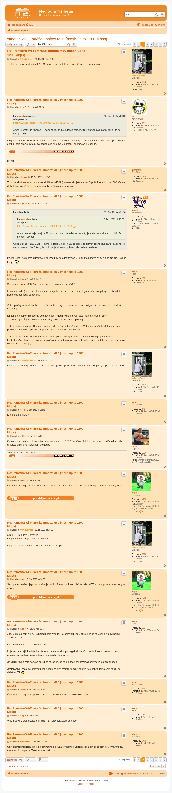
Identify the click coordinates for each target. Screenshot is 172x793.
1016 (144, 453)
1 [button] (138, 44)
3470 (144, 176)
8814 (144, 123)
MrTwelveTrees (138, 76)
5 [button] (156, 44)
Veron (134, 402)
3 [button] (147, 44)
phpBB (74, 780)
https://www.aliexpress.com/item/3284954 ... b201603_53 (43, 123)
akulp (134, 272)
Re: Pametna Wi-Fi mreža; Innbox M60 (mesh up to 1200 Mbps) (46, 53)
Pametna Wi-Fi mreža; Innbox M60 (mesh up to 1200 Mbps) (56, 39)
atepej (134, 493)
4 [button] (151, 44)
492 (143, 217)
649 (143, 409)
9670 (144, 82)
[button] (134, 44)
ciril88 (134, 446)
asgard (20, 116)
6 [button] (160, 44)
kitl (133, 117)
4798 (144, 499)
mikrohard (136, 170)
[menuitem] (29, 24)
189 (143, 278)
